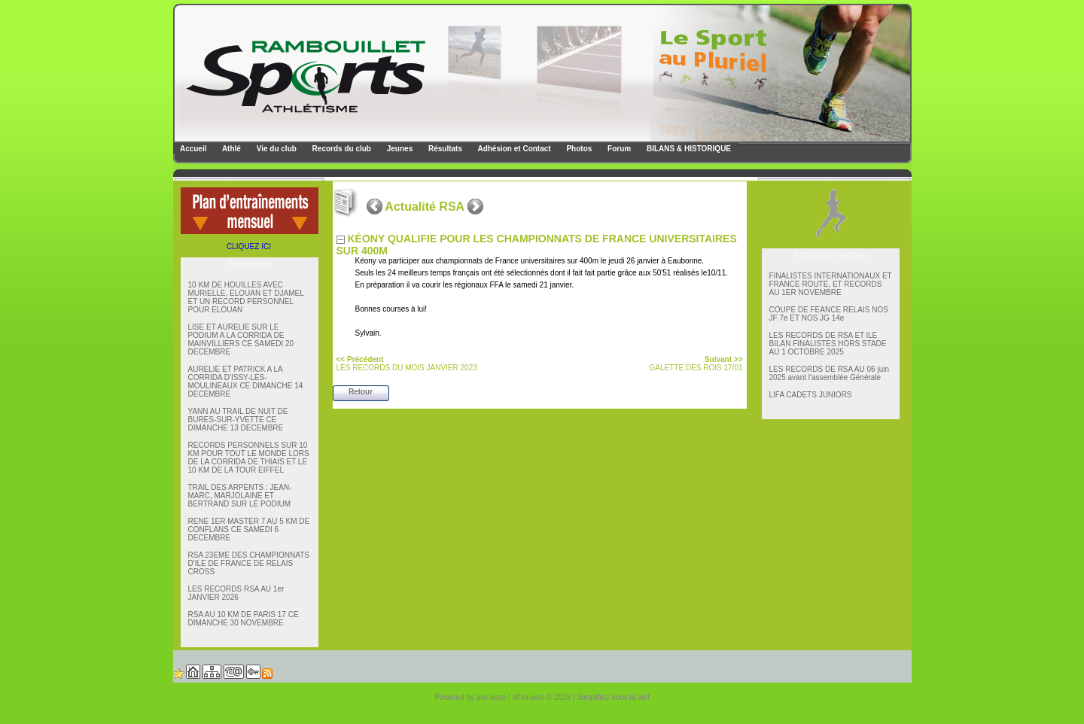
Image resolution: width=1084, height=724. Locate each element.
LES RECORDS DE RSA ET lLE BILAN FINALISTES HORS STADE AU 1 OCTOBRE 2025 (828, 343)
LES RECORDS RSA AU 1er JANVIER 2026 (236, 593)
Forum (618, 148)
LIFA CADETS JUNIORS (810, 395)
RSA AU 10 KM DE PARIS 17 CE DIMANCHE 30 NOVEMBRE (243, 618)
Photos (578, 148)
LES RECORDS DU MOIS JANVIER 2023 (406, 363)
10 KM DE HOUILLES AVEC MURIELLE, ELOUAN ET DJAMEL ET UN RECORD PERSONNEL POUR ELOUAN (246, 297)
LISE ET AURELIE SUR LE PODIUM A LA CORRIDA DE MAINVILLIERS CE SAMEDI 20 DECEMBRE (241, 339)
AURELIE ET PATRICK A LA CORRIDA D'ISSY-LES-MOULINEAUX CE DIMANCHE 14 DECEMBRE (245, 381)
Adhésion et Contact (513, 148)
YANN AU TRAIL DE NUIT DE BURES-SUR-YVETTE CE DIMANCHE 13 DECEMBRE (238, 419)
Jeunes (399, 148)
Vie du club (275, 148)
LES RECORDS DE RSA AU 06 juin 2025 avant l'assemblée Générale (829, 373)
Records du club (340, 148)
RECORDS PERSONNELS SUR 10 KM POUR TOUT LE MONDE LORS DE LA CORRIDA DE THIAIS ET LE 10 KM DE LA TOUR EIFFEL (248, 457)
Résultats (444, 148)
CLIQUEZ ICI (249, 246)
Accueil (192, 148)
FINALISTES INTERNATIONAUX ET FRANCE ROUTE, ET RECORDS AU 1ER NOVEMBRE (830, 284)
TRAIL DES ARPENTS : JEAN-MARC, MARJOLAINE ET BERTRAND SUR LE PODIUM (240, 495)
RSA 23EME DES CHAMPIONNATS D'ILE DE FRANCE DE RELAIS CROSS (249, 563)
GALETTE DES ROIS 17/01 (696, 363)
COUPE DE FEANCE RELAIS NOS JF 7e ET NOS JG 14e (828, 314)
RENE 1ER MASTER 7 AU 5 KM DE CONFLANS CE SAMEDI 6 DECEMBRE (249, 529)
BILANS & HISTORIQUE (687, 148)
